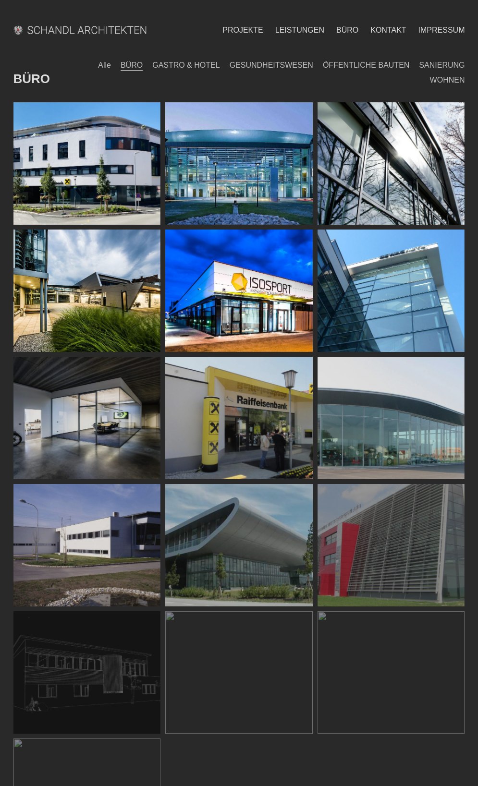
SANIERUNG (442, 65)
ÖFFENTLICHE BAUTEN (366, 65)
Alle (104, 65)
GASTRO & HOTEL (186, 65)
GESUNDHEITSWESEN (271, 65)
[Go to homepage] (81, 30)
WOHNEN (447, 80)
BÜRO (132, 65)
